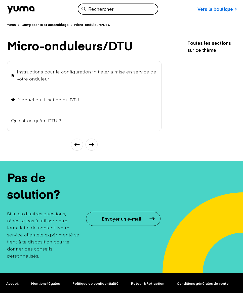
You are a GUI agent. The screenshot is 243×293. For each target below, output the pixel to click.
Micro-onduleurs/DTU (92, 24)
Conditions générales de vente (203, 283)
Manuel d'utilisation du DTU (48, 99)
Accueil (12, 283)
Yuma (11, 24)
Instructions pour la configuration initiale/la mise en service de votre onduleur (86, 75)
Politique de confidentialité (95, 283)
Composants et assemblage (45, 24)
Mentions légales (45, 283)
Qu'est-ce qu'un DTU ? (36, 120)
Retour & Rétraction (147, 283)
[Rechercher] (118, 9)
